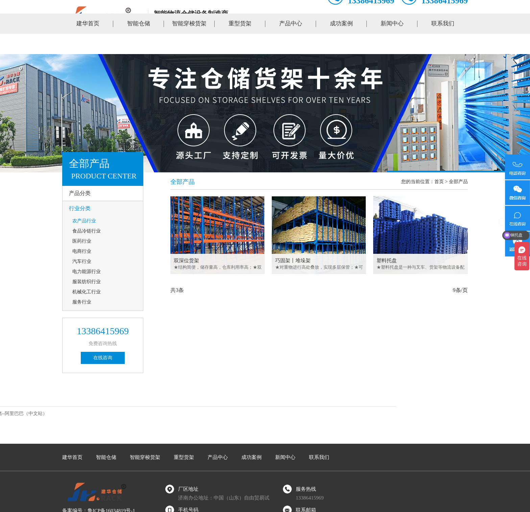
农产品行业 (84, 220)
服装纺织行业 (86, 281)
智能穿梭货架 (189, 44)
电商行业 (81, 251)
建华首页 (87, 44)
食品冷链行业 (86, 231)
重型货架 (239, 44)
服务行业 (81, 301)
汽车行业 (81, 261)
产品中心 (290, 44)
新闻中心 (392, 44)
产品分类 (80, 193)
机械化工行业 (86, 291)
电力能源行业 (86, 271)
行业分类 (80, 208)
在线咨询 (102, 357)
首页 (439, 181)
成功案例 (341, 44)
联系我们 (442, 44)
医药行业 (81, 241)
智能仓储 (138, 44)
